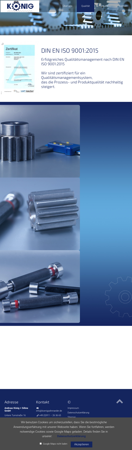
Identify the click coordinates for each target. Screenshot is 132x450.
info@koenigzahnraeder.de (49, 410)
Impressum (73, 408)
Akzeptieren (81, 444)
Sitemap (72, 417)
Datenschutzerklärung (78, 412)
